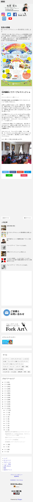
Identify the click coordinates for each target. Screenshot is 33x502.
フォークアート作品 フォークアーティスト (13, 364)
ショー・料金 (7, 464)
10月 (7, 414)
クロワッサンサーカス (16, 358)
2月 (7, 444)
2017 (5, 401)
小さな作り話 (6, 371)
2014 (5, 408)
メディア (18, 366)
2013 (5, 449)
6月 (7, 423)
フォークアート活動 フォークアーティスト (18, 361)
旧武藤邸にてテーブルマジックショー (15, 441)
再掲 (27, 366)
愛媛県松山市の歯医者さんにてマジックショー (17, 431)
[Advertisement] (16, 197)
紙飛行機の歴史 (11, 226)
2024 (5, 386)
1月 (7, 446)
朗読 (29, 371)
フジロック (5, 366)
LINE (9, 175)
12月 (7, 410)
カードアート (6, 358)
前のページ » (27, 217)
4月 (7, 427)
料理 (25, 371)
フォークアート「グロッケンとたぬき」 (17, 265)
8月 (7, 419)
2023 (5, 388)
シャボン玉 (26, 358)
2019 (5, 397)
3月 (7, 429)
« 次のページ (5, 217)
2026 (5, 382)
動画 (5, 467)
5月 (7, 425)
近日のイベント (8, 469)
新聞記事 (20, 371)
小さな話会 (13, 371)
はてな (27, 171)
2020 (5, 395)
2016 (5, 404)
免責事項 (16, 476)
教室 (23, 366)
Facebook (12, 171)
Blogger (20, 499)
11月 (7, 412)
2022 (5, 391)
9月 (7, 416)
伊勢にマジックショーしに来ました (16, 252)
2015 (5, 406)
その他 (4, 361)
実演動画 (11, 369)
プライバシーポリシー (16, 474)
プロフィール (7, 462)
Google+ (20, 171)
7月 (7, 421)
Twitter (5, 171)
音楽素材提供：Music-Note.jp (16, 480)
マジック (12, 366)
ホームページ (7, 460)
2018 (5, 399)
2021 (5, 393)
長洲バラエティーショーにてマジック (15, 437)
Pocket (24, 175)
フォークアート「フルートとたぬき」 (17, 245)
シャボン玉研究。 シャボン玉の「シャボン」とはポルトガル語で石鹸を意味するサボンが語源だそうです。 (19, 260)
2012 (5, 451)
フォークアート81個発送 (11, 439)
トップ (5, 458)
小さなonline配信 (19, 369)
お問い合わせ (7, 466)
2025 (5, 384)
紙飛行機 (5, 369)
